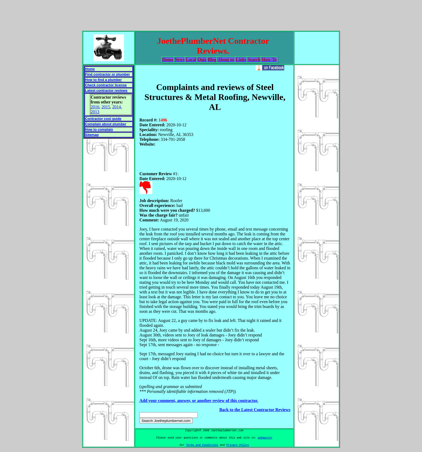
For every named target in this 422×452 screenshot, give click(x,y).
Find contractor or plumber (107, 74)
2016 (95, 107)
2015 (105, 107)
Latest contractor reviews (106, 90)
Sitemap (92, 135)
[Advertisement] (211, 14)
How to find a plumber (103, 80)
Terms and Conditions (202, 445)
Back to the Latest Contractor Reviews (254, 409)
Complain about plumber (105, 124)
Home (90, 69)
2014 (116, 107)
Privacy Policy (237, 445)
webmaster (265, 437)
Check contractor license (106, 85)
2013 (95, 111)
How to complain (99, 129)
